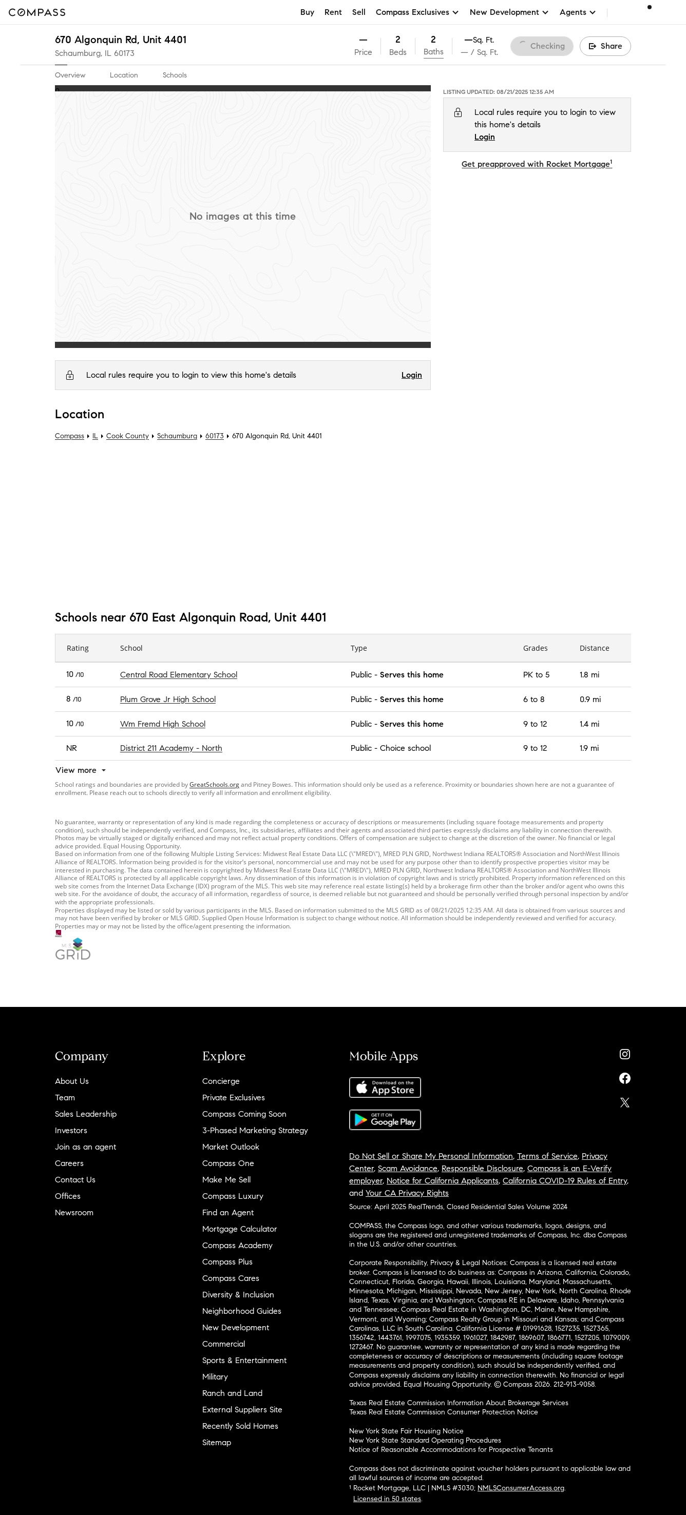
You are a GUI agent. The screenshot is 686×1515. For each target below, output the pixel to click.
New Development (235, 1327)
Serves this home (412, 674)
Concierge (221, 1081)
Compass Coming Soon (244, 1114)
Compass (69, 436)
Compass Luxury (232, 1196)
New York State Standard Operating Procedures (425, 1440)
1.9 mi (589, 748)
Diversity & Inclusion (238, 1294)
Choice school (405, 748)
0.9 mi (590, 699)
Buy (307, 12)
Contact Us (75, 1179)
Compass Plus (227, 1262)
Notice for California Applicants (443, 1181)
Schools (175, 75)
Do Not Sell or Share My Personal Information (431, 1156)
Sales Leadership (86, 1114)
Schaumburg (177, 436)
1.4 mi (589, 724)
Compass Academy (237, 1245)
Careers (69, 1163)
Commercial (223, 1344)
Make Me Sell (226, 1179)
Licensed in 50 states (387, 1498)
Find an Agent (228, 1212)
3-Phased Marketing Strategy (255, 1130)
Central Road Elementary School (178, 674)
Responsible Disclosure (482, 1168)
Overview (70, 75)
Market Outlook (230, 1147)
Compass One (228, 1163)
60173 (124, 53)
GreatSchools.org (214, 784)
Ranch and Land (232, 1393)
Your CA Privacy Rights (407, 1193)
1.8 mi (589, 674)
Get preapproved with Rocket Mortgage (537, 164)
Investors (71, 1130)
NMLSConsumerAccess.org (521, 1488)
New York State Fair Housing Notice (406, 1431)
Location (124, 75)
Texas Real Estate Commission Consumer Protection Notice (443, 1412)
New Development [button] (509, 12)
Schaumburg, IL (83, 53)
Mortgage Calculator (239, 1229)
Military (215, 1377)
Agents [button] (578, 12)
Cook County (127, 436)
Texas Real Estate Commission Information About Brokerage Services (458, 1403)
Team (65, 1097)
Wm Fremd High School (162, 724)
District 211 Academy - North (171, 748)
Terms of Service (547, 1156)
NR (71, 748)
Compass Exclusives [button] (418, 12)
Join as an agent (85, 1147)
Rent (333, 12)
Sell (359, 12)
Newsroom (74, 1212)
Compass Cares (230, 1278)
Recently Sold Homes (240, 1426)
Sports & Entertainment (244, 1360)
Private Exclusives (233, 1097)
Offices (68, 1196)
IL (95, 436)
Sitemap (216, 1442)
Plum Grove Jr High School (168, 699)
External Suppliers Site (242, 1409)
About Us (72, 1081)
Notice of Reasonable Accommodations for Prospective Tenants (451, 1449)
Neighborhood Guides (241, 1311)
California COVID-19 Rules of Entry (565, 1181)
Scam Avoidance (407, 1168)
